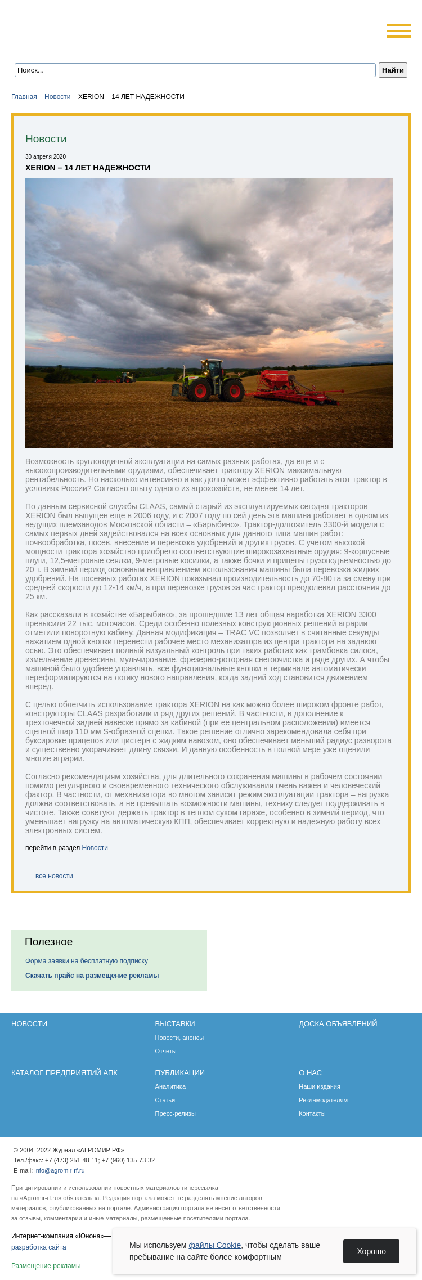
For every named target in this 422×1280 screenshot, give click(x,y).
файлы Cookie (214, 1245)
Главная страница (63, 46)
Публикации (180, 1072)
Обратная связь (78, 46)
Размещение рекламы (46, 1266)
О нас (310, 1072)
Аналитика (170, 1086)
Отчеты (166, 1051)
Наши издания (319, 1086)
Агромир (83, 26)
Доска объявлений (338, 1023)
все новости (54, 876)
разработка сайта (38, 1247)
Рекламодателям (323, 1100)
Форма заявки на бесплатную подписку (86, 961)
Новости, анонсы (179, 1037)
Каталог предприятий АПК (64, 1072)
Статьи (165, 1100)
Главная (24, 97)
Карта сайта (94, 46)
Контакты (312, 1113)
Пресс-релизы (175, 1113)
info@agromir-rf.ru (59, 1170)
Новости (57, 97)
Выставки (175, 1023)
